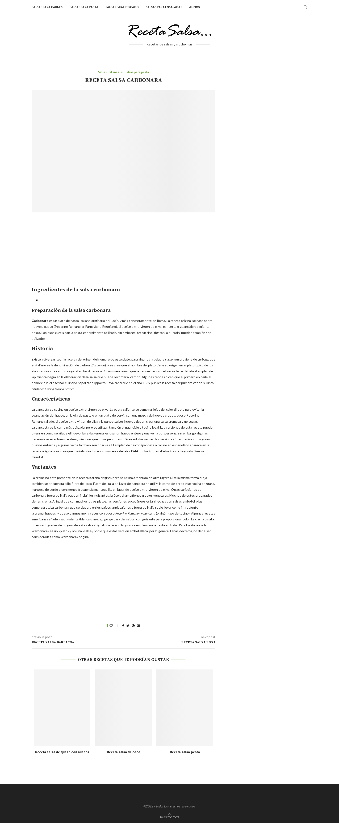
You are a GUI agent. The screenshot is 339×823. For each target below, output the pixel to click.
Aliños (194, 7)
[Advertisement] (71, 251)
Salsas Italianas (108, 72)
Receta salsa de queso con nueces (62, 752)
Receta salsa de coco (123, 752)
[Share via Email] (138, 626)
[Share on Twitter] (128, 626)
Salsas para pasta (84, 7)
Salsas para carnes (47, 7)
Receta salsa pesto (185, 752)
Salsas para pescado (122, 7)
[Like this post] (114, 626)
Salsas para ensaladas (164, 7)
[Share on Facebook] (123, 626)
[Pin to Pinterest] (133, 626)
